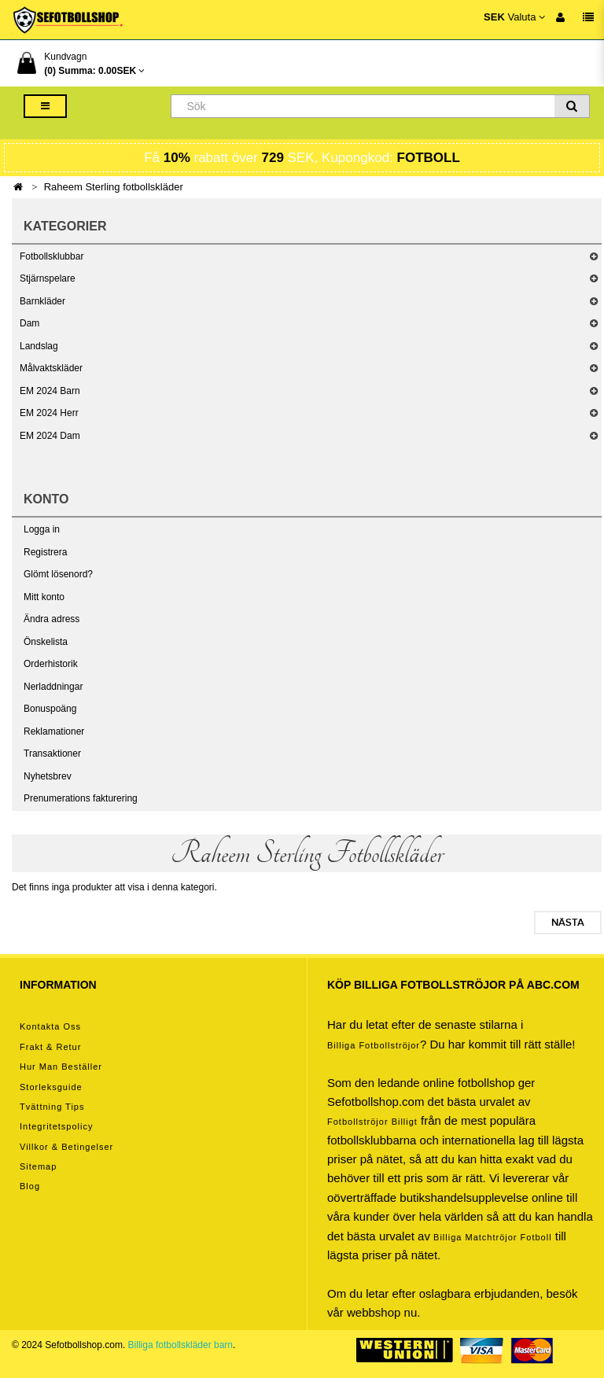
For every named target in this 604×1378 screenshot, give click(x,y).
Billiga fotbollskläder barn (180, 1344)
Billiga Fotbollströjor (373, 1045)
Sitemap (38, 1166)
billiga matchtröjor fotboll (492, 1237)
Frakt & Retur (50, 1047)
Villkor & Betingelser (66, 1146)
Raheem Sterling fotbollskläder (113, 187)
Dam (29, 323)
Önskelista (46, 641)
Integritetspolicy (56, 1126)
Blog (30, 1186)
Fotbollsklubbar (51, 256)
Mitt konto (44, 596)
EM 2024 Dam (50, 435)
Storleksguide (51, 1087)
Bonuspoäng (50, 708)
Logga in (42, 529)
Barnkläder (42, 301)
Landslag (39, 346)
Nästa (567, 922)
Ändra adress (51, 619)
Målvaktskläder (51, 368)
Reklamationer (54, 731)
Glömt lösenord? (58, 574)
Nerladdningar (53, 686)
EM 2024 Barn (50, 390)
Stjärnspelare (48, 278)
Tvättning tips (52, 1106)
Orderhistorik (51, 663)
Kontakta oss (50, 1026)
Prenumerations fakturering (81, 798)
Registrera (45, 552)
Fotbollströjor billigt (372, 1121)
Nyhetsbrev (48, 776)
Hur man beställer (61, 1066)
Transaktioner (52, 753)
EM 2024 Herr (49, 412)
